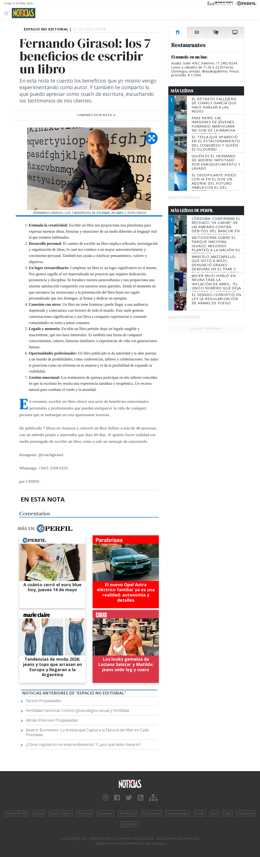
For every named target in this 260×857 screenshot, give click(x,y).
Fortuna (84, 813)
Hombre (105, 813)
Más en (45, 528)
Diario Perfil (16, 813)
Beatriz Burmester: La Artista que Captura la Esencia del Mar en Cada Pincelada (87, 732)
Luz (214, 813)
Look (200, 813)
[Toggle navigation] (8, 13)
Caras (38, 813)
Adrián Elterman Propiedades (52, 720)
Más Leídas (182, 91)
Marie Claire (60, 813)
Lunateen (246, 813)
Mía (228, 813)
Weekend (127, 813)
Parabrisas (151, 813)
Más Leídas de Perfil (192, 210)
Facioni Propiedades (43, 700)
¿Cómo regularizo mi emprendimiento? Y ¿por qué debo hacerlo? (83, 744)
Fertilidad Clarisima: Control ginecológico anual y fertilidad (77, 710)
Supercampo (177, 813)
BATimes (130, 824)
